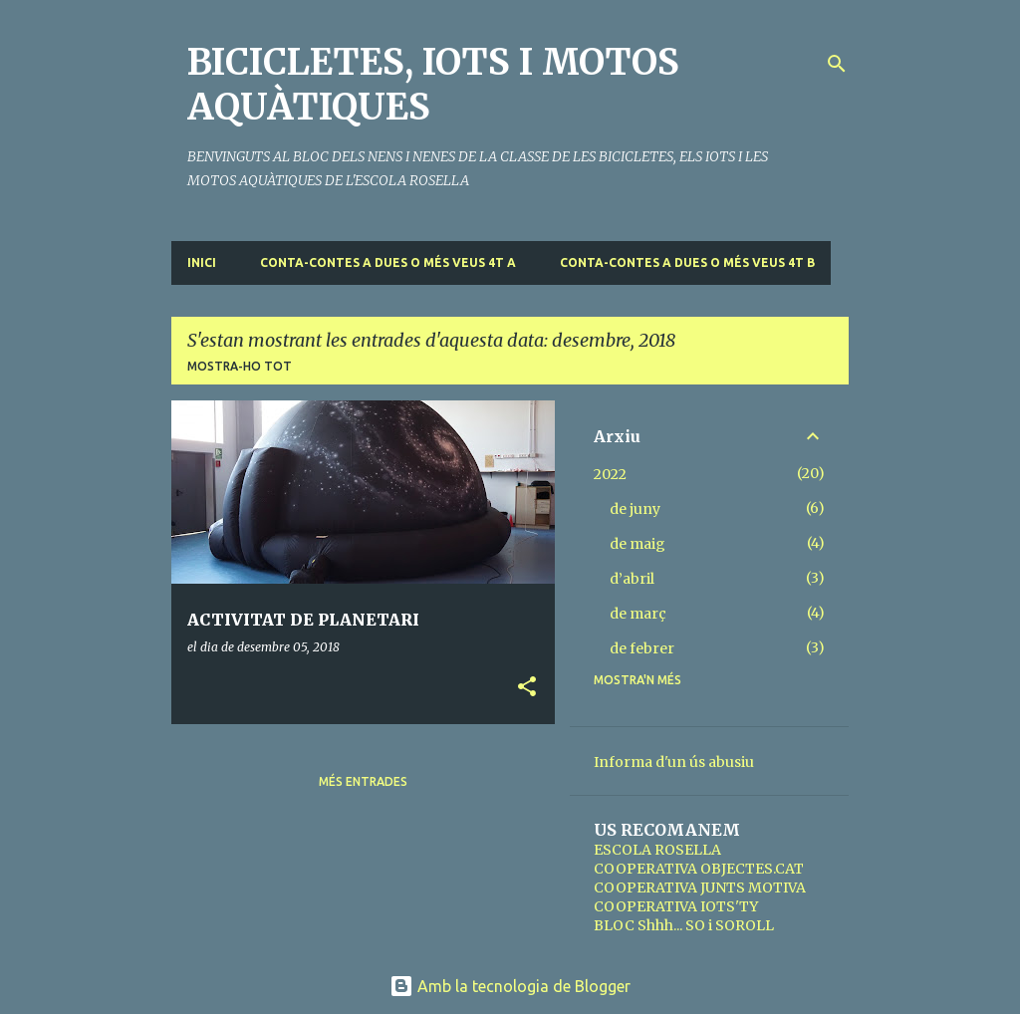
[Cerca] (837, 64)
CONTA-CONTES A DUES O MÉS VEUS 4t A (388, 262)
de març (638, 614)
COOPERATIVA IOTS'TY (676, 906)
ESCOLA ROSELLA (657, 850)
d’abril (632, 579)
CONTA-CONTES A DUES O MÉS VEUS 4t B (687, 262)
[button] (527, 687)
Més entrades (363, 781)
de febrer (642, 648)
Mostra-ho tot (239, 366)
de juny (635, 509)
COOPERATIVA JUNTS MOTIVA (700, 887)
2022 (610, 474)
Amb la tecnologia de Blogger (510, 986)
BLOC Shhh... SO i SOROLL (684, 925)
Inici (201, 262)
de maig (637, 544)
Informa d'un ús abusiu (674, 762)
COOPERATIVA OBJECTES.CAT (699, 869)
